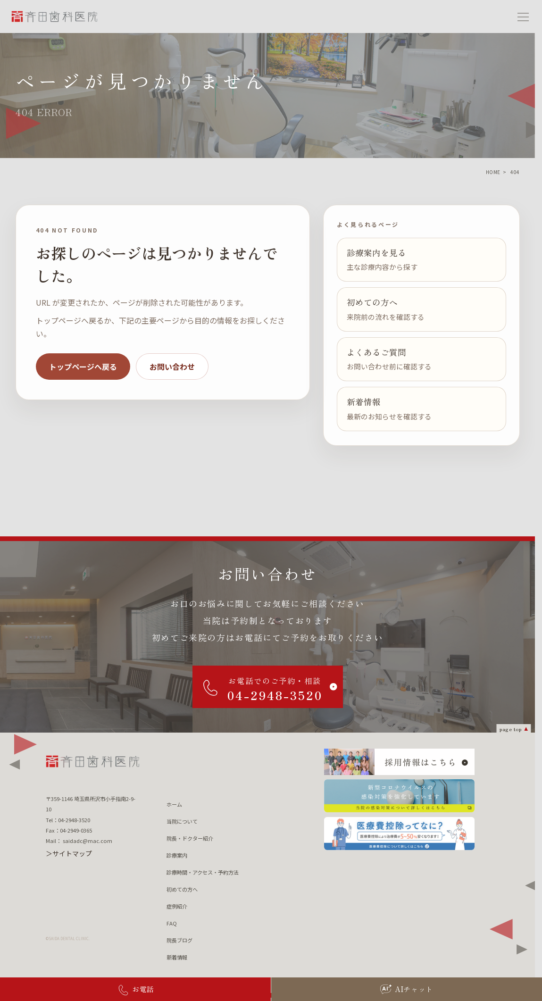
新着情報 (177, 957)
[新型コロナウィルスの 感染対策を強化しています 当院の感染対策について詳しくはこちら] (399, 795)
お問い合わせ (172, 366)
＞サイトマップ (69, 853)
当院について (182, 821)
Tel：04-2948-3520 (68, 820)
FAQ (172, 923)
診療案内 (177, 855)
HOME (493, 171)
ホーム (174, 804)
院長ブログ (179, 940)
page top (510, 729)
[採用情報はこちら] (399, 762)
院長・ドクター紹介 (190, 838)
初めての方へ (182, 889)
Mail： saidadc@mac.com (79, 840)
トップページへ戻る (83, 366)
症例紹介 (177, 906)
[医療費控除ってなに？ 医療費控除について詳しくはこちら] (399, 833)
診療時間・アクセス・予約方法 (203, 872)
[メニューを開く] (523, 16)
